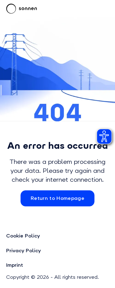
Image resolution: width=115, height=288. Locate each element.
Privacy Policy (23, 251)
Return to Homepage (57, 198)
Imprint (14, 265)
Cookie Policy (23, 236)
